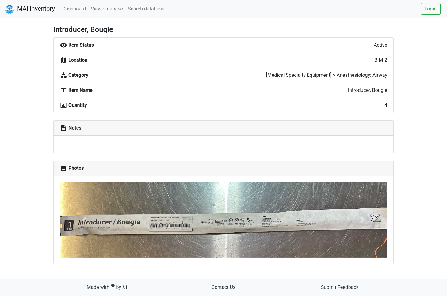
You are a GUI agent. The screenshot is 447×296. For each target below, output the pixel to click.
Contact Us (224, 287)
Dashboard (74, 9)
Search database (146, 9)
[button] (84, 220)
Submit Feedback (340, 287)
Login (431, 9)
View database (107, 9)
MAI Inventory (30, 9)
